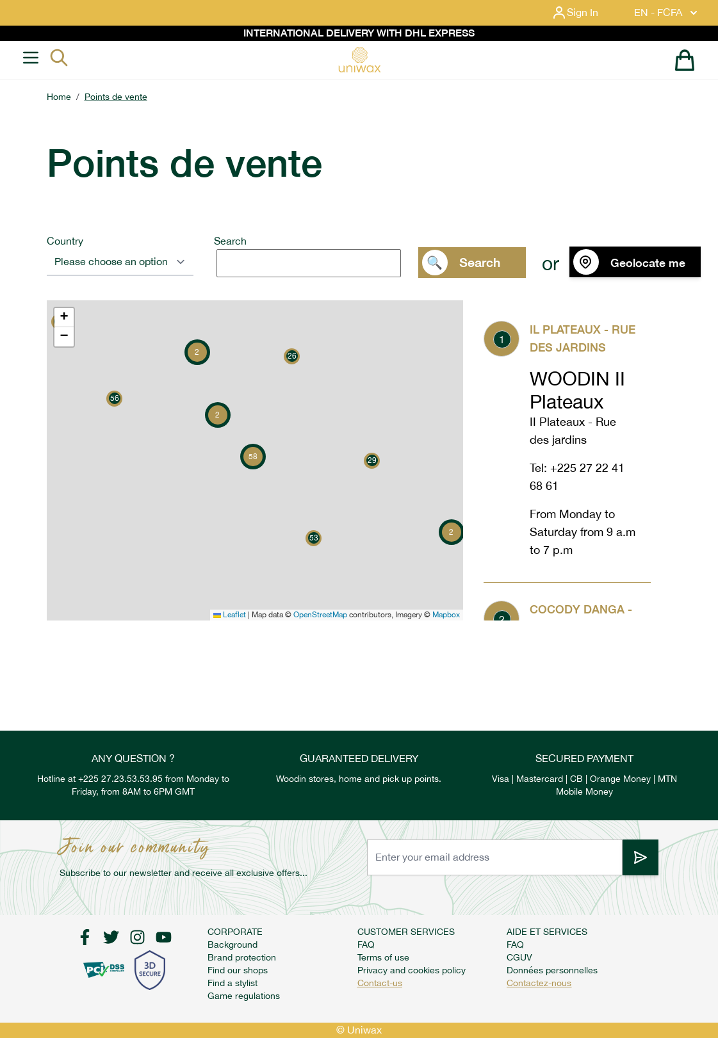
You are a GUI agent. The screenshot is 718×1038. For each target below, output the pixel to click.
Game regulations (244, 996)
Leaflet (229, 614)
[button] (114, 399)
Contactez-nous (539, 983)
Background (232, 944)
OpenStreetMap (320, 614)
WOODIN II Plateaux (577, 390)
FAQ (366, 944)
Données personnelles (552, 970)
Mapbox (446, 614)
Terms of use (383, 957)
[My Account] (585, 13)
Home (59, 97)
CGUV (519, 957)
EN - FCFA (667, 12)
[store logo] (359, 60)
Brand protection (242, 957)
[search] (308, 263)
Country (65, 241)
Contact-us (379, 983)
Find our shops (238, 970)
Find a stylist (232, 983)
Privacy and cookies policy (411, 970)
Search (230, 241)
